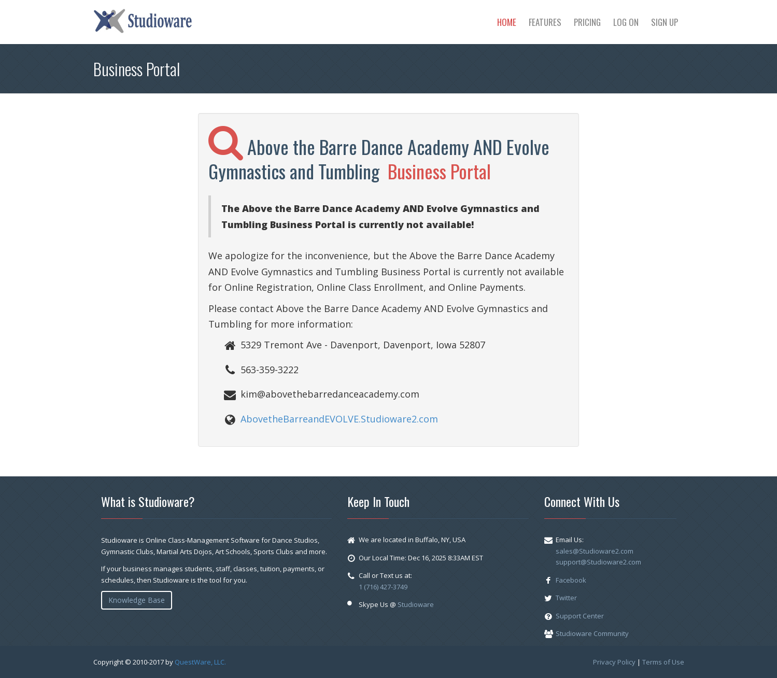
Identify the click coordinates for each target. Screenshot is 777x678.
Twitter (566, 597)
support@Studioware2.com (598, 562)
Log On (626, 22)
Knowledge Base (136, 600)
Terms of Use (663, 662)
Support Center (580, 615)
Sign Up (664, 22)
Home (506, 22)
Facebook (571, 580)
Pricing (587, 22)
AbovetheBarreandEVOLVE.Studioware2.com (339, 419)
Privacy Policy (614, 662)
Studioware (416, 604)
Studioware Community (592, 633)
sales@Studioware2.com (594, 551)
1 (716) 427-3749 (383, 586)
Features (545, 22)
